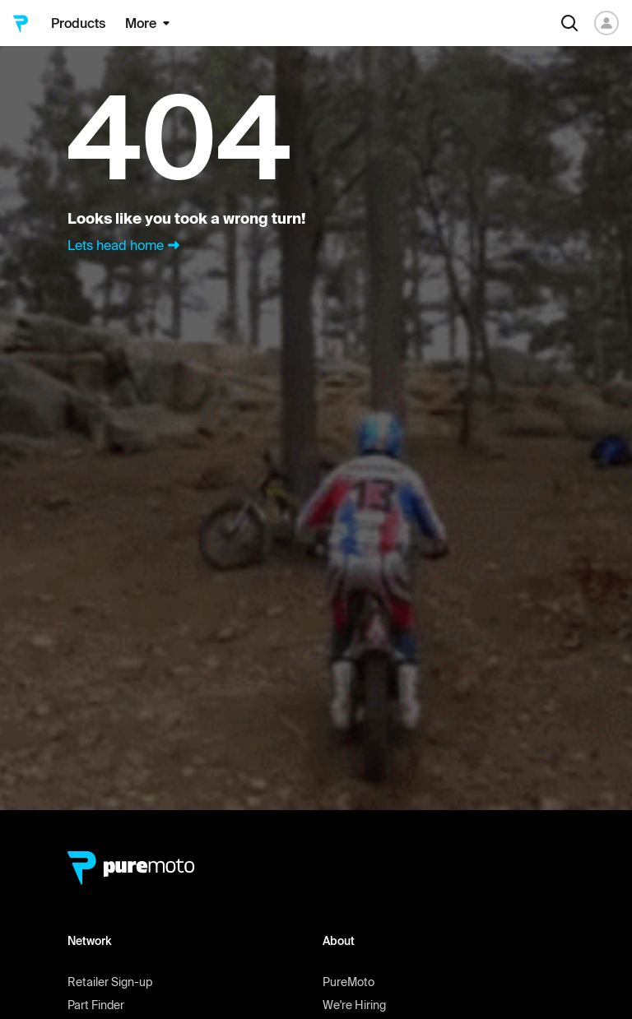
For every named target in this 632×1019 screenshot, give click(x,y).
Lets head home (125, 245)
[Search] (569, 23)
